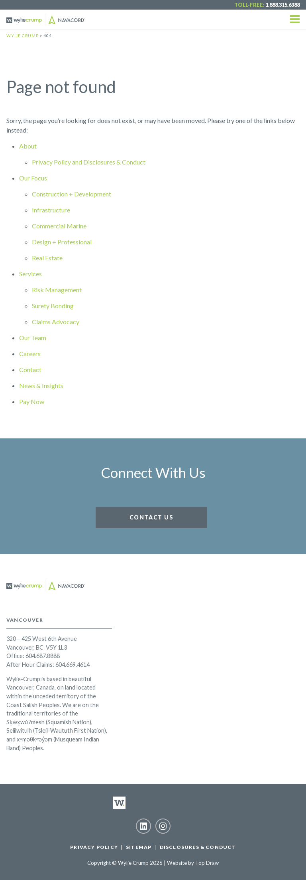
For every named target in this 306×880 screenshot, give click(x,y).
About (28, 146)
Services (30, 273)
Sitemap (138, 847)
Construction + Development (71, 194)
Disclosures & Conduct (198, 847)
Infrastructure (51, 210)
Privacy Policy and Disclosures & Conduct (88, 162)
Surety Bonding (53, 305)
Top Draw (207, 863)
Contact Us (151, 517)
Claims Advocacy (55, 321)
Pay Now (31, 401)
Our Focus (33, 178)
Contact (30, 369)
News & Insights (41, 385)
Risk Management (57, 289)
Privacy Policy (94, 847)
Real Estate (47, 258)
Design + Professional (62, 242)
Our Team (32, 337)
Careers (30, 353)
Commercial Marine (59, 226)
